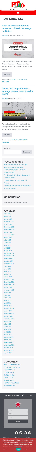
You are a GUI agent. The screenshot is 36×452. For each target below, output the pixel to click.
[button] (18, 13)
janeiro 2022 (8, 340)
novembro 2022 (9, 313)
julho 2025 (7, 240)
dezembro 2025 (9, 227)
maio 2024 (7, 271)
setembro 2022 (9, 319)
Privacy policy (18, 446)
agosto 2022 (8, 321)
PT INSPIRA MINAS (11, 385)
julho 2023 (7, 295)
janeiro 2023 (8, 311)
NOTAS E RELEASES (11, 383)
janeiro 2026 (8, 224)
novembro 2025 (9, 229)
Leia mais (7, 73)
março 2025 (8, 250)
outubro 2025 (8, 232)
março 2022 (8, 334)
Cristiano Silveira (9, 370)
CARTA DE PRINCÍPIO (12, 367)
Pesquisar (7, 148)
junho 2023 (7, 298)
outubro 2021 (8, 348)
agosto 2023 (8, 292)
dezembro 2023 (9, 282)
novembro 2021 (9, 345)
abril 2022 (7, 332)
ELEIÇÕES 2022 (9, 375)
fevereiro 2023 (9, 308)
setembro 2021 (9, 350)
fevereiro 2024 (9, 279)
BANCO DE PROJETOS (12, 364)
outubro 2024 (8, 261)
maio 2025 (7, 245)
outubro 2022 (8, 316)
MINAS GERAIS (16, 79)
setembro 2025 (9, 235)
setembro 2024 (9, 264)
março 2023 (8, 306)
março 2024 (8, 277)
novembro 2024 (9, 258)
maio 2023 (7, 300)
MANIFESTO (8, 378)
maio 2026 (7, 214)
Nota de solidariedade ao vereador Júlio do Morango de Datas (16, 28)
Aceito (18, 449)
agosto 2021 (8, 353)
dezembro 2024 (9, 256)
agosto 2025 (8, 237)
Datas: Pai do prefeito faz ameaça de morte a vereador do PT (17, 91)
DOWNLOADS (9, 372)
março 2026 (8, 219)
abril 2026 (7, 216)
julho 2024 (7, 266)
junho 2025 (7, 243)
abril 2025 (7, 248)
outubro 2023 (8, 287)
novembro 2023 (9, 285)
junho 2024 (7, 269)
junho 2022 (7, 326)
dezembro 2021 (9, 342)
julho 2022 (7, 324)
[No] (34, 445)
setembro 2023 (9, 290)
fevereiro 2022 (9, 337)
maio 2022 (7, 329)
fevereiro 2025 (9, 253)
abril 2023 (7, 303)
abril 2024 (7, 274)
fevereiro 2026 (9, 222)
